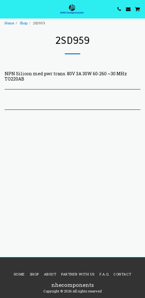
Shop (23, 23)
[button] (7, 9)
